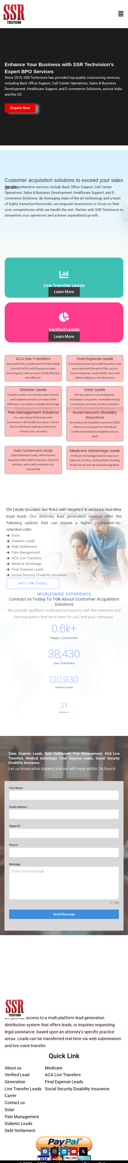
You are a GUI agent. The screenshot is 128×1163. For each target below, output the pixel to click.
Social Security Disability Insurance (95, 377)
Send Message (64, 808)
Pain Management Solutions (33, 374)
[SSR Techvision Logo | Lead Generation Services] (15, 1008)
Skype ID (14, 720)
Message (14, 758)
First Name (16, 682)
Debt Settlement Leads (33, 412)
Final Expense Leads (95, 342)
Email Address (19, 701)
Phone (14, 739)
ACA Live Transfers (33, 342)
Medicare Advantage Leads (95, 413)
